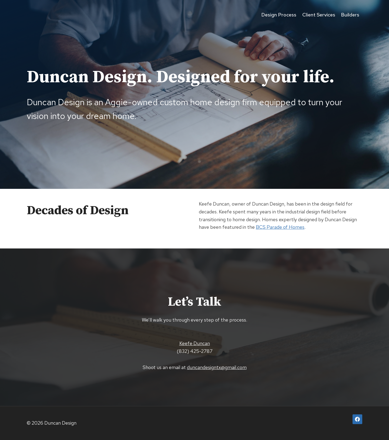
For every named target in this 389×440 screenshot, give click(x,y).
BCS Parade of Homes (280, 227)
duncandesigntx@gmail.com (217, 367)
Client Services (318, 15)
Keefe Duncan (194, 343)
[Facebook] (357, 419)
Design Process (278, 15)
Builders (350, 15)
